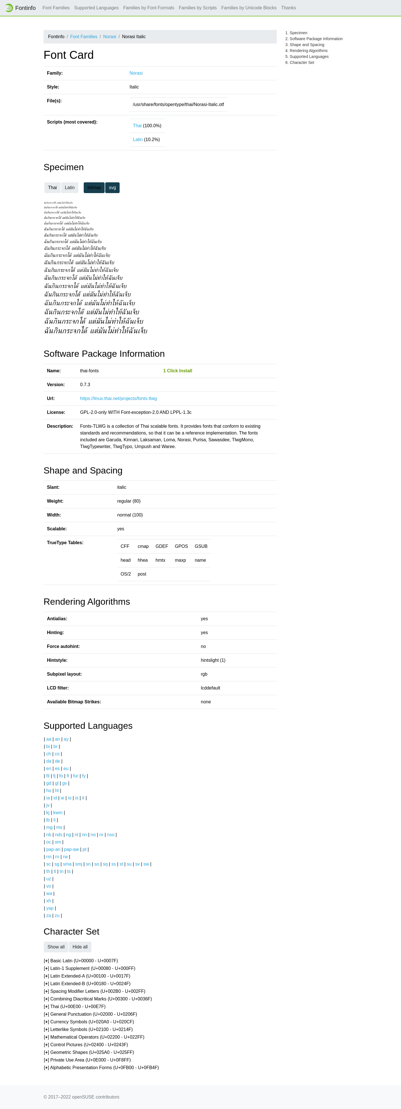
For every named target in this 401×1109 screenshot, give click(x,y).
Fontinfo (20, 8)
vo (48, 886)
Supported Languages (96, 7)
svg (112, 187)
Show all (56, 946)
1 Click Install (177, 370)
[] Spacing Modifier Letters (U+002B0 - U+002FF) (94, 991)
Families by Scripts (198, 7)
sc (48, 864)
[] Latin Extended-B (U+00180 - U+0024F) (87, 984)
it (83, 797)
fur (75, 775)
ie (62, 797)
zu (57, 915)
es (57, 768)
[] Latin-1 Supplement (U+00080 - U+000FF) (89, 968)
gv (64, 783)
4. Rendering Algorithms (306, 50)
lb (48, 820)
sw (146, 864)
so (96, 864)
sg (57, 864)
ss (113, 864)
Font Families (56, 7)
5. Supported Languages (307, 56)
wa (49, 893)
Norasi (109, 36)
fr (68, 775)
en (48, 768)
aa (48, 739)
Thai (137, 125)
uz (48, 878)
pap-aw (71, 849)
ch (48, 753)
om (58, 842)
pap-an (53, 849)
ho (48, 790)
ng (68, 834)
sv (137, 864)
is (77, 797)
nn (84, 834)
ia (48, 797)
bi (48, 746)
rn (57, 856)
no (93, 834)
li (54, 820)
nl (76, 834)
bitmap (94, 187)
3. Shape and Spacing (304, 44)
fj (54, 775)
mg (49, 827)
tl (55, 871)
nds (58, 834)
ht (57, 790)
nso (111, 834)
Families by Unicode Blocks (249, 7)
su (129, 864)
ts (68, 871)
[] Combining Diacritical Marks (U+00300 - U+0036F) (98, 999)
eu (65, 768)
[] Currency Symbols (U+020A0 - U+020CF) (89, 1022)
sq (105, 864)
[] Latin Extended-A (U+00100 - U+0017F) (87, 976)
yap (50, 908)
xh (48, 900)
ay (66, 739)
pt (84, 849)
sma (67, 864)
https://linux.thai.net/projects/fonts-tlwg (118, 398)
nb (48, 834)
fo (61, 775)
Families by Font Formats (148, 7)
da (48, 761)
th (48, 871)
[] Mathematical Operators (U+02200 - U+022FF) (94, 1037)
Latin (138, 139)
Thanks (288, 7)
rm (49, 856)
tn (61, 871)
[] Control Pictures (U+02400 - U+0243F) (86, 1045)
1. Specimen (296, 33)
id (55, 797)
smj (78, 864)
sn (88, 864)
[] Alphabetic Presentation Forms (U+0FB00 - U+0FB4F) (101, 1067)
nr (101, 834)
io (69, 797)
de (57, 761)
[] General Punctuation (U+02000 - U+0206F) (90, 1014)
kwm (57, 812)
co (57, 753)
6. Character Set (299, 62)
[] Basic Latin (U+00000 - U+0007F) (81, 961)
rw (65, 856)
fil (48, 775)
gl (56, 783)
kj (48, 812)
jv (48, 805)
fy (83, 775)
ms (59, 827)
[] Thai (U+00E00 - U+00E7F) (74, 1006)
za (48, 915)
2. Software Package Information (314, 38)
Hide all (79, 946)
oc (48, 842)
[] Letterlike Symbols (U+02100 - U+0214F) (88, 1029)
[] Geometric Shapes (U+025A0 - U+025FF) (89, 1052)
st (121, 864)
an (57, 739)
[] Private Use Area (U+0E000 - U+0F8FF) (87, 1060)
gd (48, 783)
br (55, 746)
